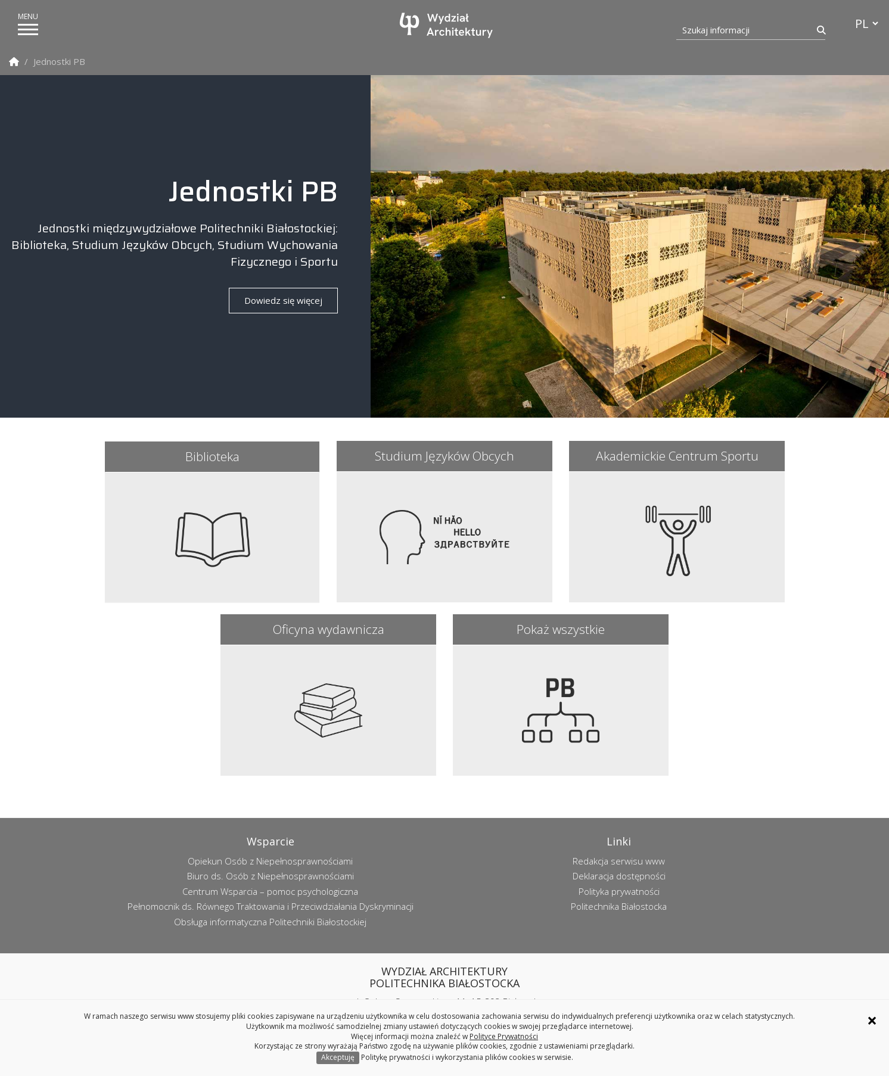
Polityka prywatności (619, 891)
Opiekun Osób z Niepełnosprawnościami (270, 861)
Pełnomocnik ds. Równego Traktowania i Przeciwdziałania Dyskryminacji (271, 906)
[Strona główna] (447, 25)
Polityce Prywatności (504, 1036)
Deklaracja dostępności (619, 876)
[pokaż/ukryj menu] (28, 29)
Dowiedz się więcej (283, 300)
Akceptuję (338, 1057)
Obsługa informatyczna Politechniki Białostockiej (270, 922)
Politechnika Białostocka (619, 906)
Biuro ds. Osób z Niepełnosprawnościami (270, 876)
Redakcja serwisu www (619, 861)
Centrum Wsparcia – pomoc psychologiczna (270, 891)
